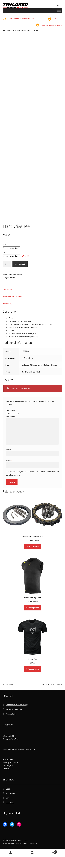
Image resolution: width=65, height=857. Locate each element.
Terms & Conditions (14, 709)
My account (10, 793)
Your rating (11, 410)
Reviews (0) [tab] (7, 303)
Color (5, 252)
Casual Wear (16, 30)
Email (9, 460)
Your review (11, 416)
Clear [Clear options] (27, 256)
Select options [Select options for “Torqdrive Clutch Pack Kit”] (32, 546)
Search (32, 853)
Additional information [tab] (12, 296)
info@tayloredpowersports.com (21, 749)
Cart (7, 798)
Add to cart (20, 264)
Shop (8, 788)
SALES (56, 19)
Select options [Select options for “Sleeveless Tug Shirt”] (32, 607)
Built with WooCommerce (26, 843)
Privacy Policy (11, 714)
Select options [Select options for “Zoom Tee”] (32, 669)
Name (9, 449)
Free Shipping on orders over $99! (21, 18)
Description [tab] (7, 289)
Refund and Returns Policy (16, 704)
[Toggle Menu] (59, 11)
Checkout (10, 802)
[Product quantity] (7, 264)
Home (8, 30)
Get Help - (52, 25)
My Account (11, 853)
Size (4, 244)
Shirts (24, 30)
